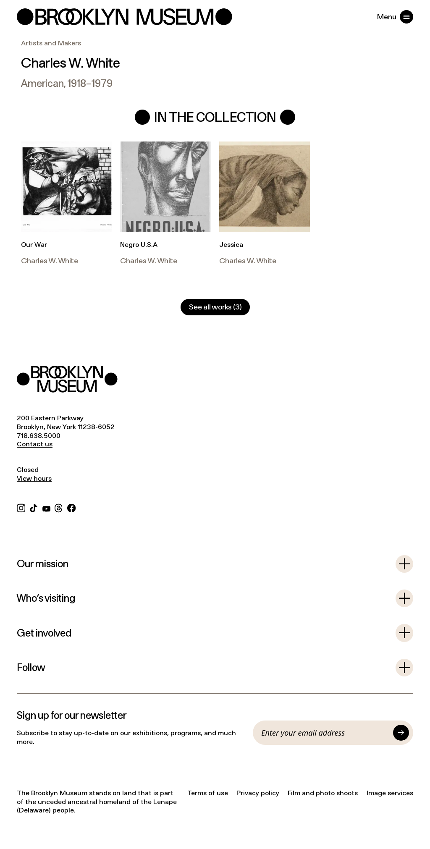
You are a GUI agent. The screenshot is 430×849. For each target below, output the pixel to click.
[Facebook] (71, 507)
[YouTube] (46, 507)
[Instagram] (21, 507)
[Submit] (401, 733)
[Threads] (59, 507)
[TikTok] (33, 507)
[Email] (325, 733)
